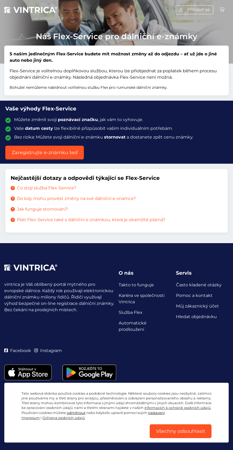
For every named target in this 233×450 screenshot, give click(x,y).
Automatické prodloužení (132, 326)
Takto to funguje (136, 284)
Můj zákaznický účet (197, 306)
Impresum (30, 418)
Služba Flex (131, 312)
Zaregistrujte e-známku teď (44, 152)
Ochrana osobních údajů (63, 418)
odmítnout (76, 413)
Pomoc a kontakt (194, 295)
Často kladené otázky (199, 284)
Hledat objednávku (196, 316)
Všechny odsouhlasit (180, 431)
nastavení (156, 413)
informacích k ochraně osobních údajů (177, 408)
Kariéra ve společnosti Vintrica (142, 298)
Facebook (17, 350)
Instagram (48, 350)
